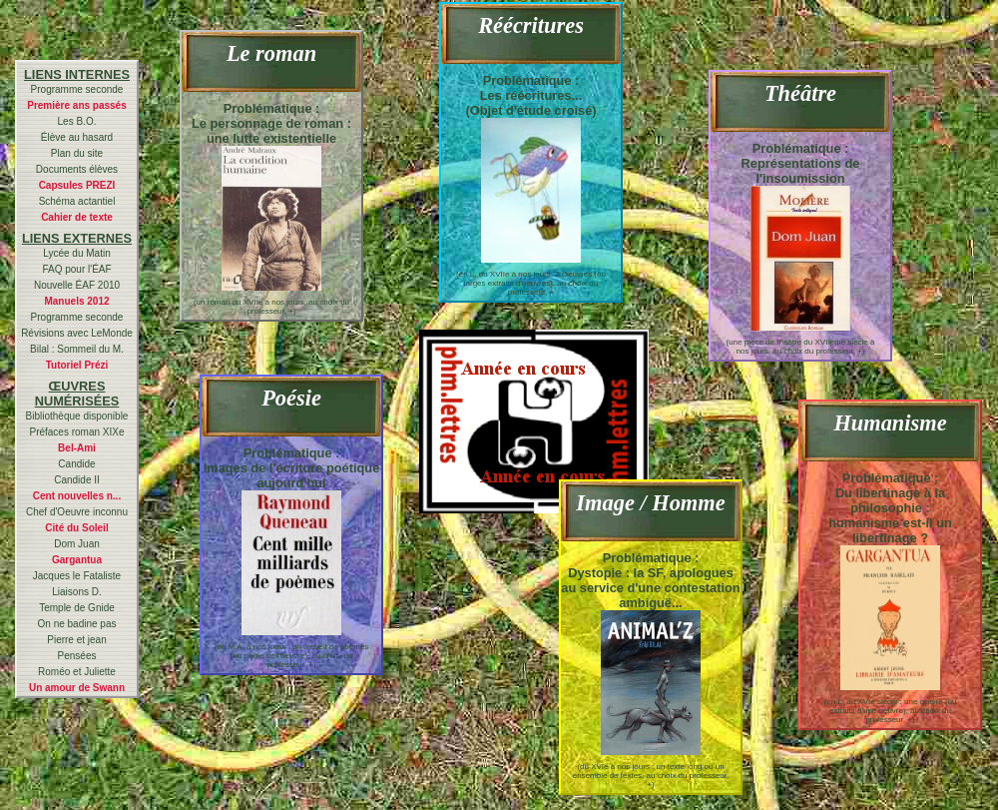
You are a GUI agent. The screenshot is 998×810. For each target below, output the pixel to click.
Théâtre (800, 93)
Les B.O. (77, 121)
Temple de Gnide (77, 607)
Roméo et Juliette (77, 671)
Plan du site (77, 153)
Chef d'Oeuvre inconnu (77, 511)
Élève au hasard (77, 137)
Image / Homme (650, 502)
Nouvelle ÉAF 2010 (77, 285)
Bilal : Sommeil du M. (77, 349)
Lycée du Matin (76, 253)
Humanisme (889, 422)
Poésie (291, 398)
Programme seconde (77, 89)
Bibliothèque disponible (77, 415)
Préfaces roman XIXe (76, 431)
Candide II (77, 479)
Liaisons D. (76, 591)
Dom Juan (77, 543)
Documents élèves (77, 169)
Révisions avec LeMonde (77, 333)
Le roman (271, 53)
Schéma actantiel (77, 201)
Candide (76, 463)
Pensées (77, 655)
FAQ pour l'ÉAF (76, 269)
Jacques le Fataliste (77, 575)
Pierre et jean (76, 639)
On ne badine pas (77, 623)
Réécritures (531, 25)
